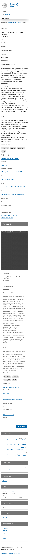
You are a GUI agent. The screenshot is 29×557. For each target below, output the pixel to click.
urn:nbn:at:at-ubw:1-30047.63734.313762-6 (13, 187)
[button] (5, 18)
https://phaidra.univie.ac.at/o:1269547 (13, 399)
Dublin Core (5, 528)
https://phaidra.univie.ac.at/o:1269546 (11, 172)
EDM (3, 536)
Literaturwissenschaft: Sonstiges (10, 158)
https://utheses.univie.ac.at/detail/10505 (12, 194)
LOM (3, 533)
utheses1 (13, 491)
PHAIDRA (7, 14)
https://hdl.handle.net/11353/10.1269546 (16, 444)
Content (14, 250)
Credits (18, 553)
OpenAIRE (4, 538)
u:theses (4, 480)
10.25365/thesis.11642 (7, 179)
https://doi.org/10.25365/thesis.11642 (17, 449)
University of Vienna (12, 22)
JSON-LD (4, 517)
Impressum (4, 553)
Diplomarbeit (4, 165)
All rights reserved (7, 421)
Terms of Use (11, 553)
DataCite (4, 530)
